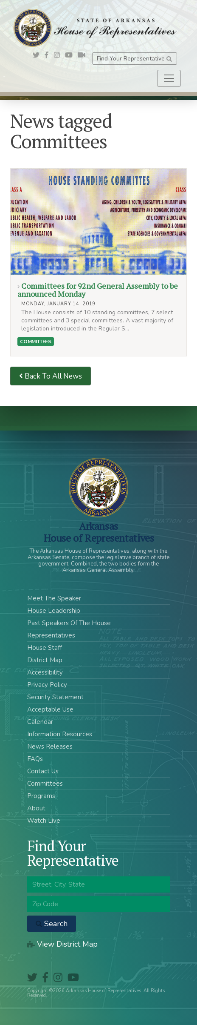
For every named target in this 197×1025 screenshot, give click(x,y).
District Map (44, 660)
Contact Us (43, 771)
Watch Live (43, 820)
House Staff (44, 647)
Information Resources (59, 734)
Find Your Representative (134, 59)
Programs (41, 796)
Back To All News (50, 376)
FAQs (35, 759)
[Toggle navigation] (169, 78)
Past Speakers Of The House (69, 623)
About (36, 808)
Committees (35, 341)
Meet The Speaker (54, 598)
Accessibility (45, 672)
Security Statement (55, 697)
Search (52, 924)
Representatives (51, 635)
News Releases (50, 746)
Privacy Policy (47, 684)
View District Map (62, 944)
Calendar (40, 722)
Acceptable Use (50, 709)
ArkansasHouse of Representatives (98, 532)
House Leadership (53, 610)
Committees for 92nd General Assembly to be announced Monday (98, 222)
